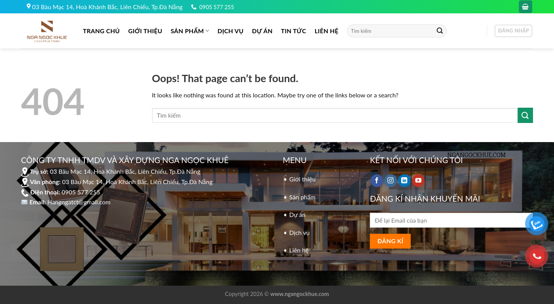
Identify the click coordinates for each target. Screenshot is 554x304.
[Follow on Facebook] (377, 180)
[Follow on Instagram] (390, 180)
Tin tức (293, 30)
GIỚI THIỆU (145, 30)
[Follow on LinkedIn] (404, 180)
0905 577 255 (216, 7)
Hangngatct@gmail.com (78, 201)
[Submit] (439, 30)
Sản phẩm (190, 31)
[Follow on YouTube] (418, 180)
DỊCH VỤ (230, 30)
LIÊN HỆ (326, 30)
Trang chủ (101, 30)
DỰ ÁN (262, 30)
